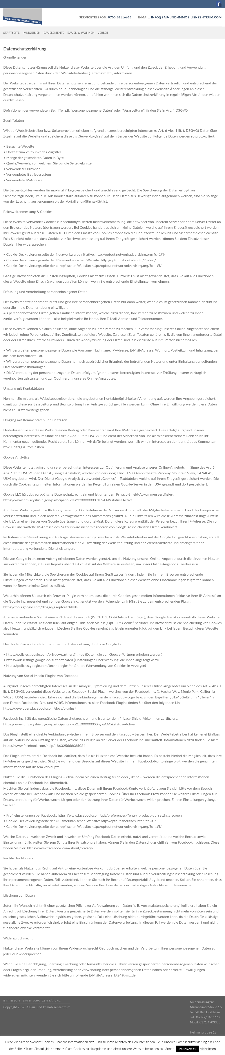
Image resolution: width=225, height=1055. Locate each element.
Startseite (11, 32)
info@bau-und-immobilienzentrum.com (186, 17)
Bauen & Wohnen (80, 32)
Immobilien (31, 32)
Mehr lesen (208, 1049)
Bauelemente (54, 32)
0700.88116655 (119, 17)
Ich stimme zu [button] (187, 1049)
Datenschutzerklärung (42, 1000)
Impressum (11, 1000)
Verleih (103, 32)
